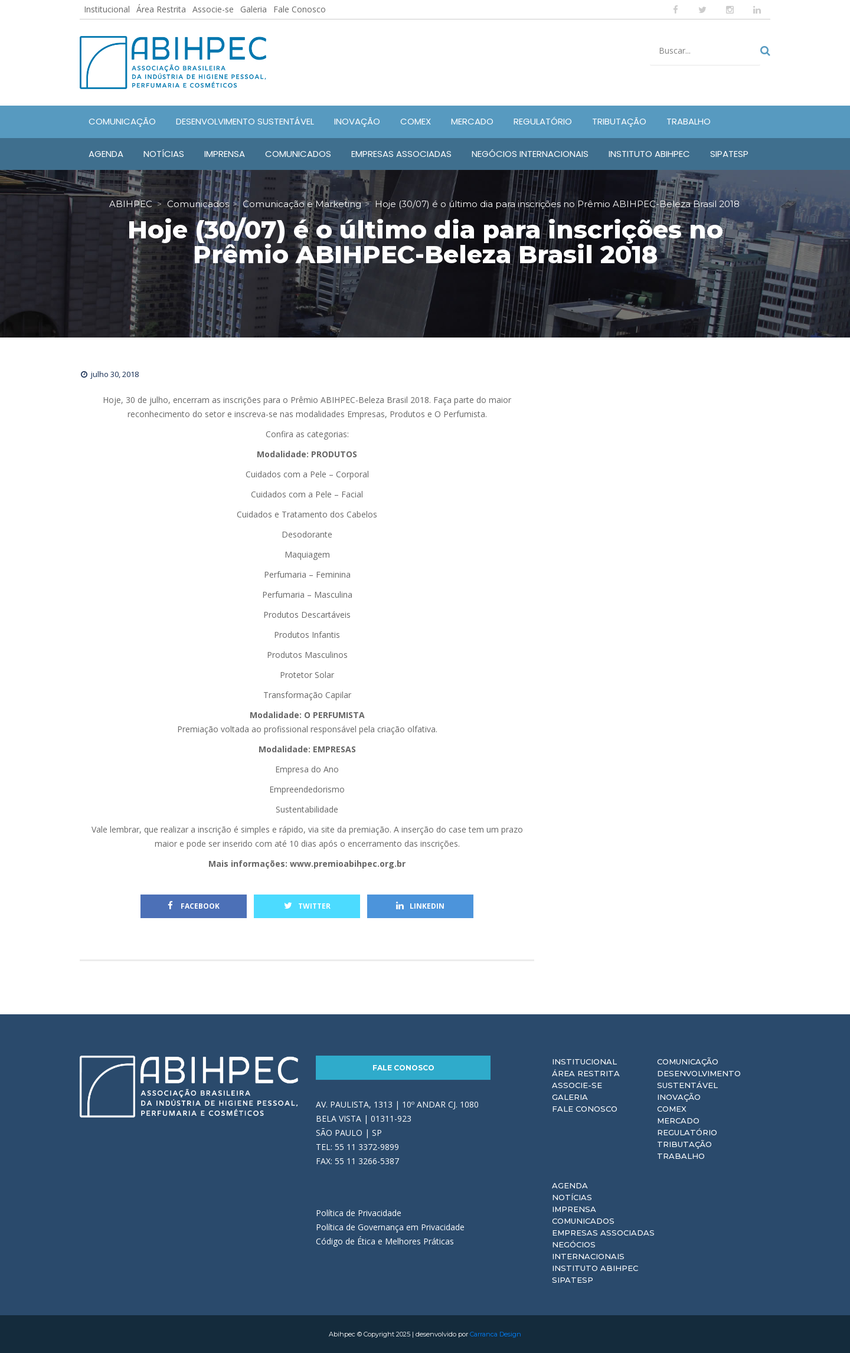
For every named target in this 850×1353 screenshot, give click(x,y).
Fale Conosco (299, 9)
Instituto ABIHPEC (595, 1268)
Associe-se (213, 9)
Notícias (572, 1197)
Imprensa (574, 1209)
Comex (671, 1108)
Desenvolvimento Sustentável (699, 1079)
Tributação (684, 1144)
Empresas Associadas (603, 1232)
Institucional (107, 9)
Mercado (678, 1120)
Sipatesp (572, 1280)
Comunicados (583, 1221)
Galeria (253, 9)
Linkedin (420, 906)
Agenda (570, 1185)
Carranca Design (495, 1334)
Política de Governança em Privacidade (390, 1227)
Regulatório (687, 1132)
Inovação (679, 1097)
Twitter (307, 906)
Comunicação (687, 1061)
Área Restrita (161, 9)
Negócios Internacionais (588, 1250)
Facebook (194, 906)
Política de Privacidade (358, 1212)
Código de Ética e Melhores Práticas (385, 1241)
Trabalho (681, 1156)
